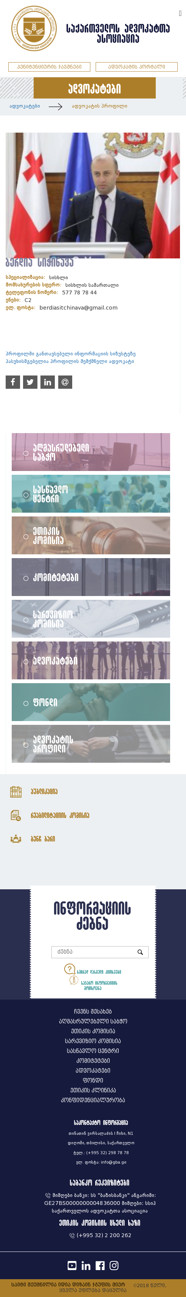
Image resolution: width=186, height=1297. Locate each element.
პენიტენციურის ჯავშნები (49, 67)
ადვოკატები (24, 106)
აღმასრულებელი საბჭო (61, 452)
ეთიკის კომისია (48, 535)
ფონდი (45, 702)
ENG (170, 12)
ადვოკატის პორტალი (136, 67)
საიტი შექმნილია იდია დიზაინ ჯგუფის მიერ (68, 1284)
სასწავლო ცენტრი (50, 494)
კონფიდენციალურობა (93, 1100)
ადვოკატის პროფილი (99, 106)
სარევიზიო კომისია (53, 619)
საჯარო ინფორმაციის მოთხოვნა (93, 982)
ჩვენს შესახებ (93, 1012)
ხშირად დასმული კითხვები (92, 969)
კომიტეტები (56, 577)
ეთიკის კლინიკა (93, 1090)
